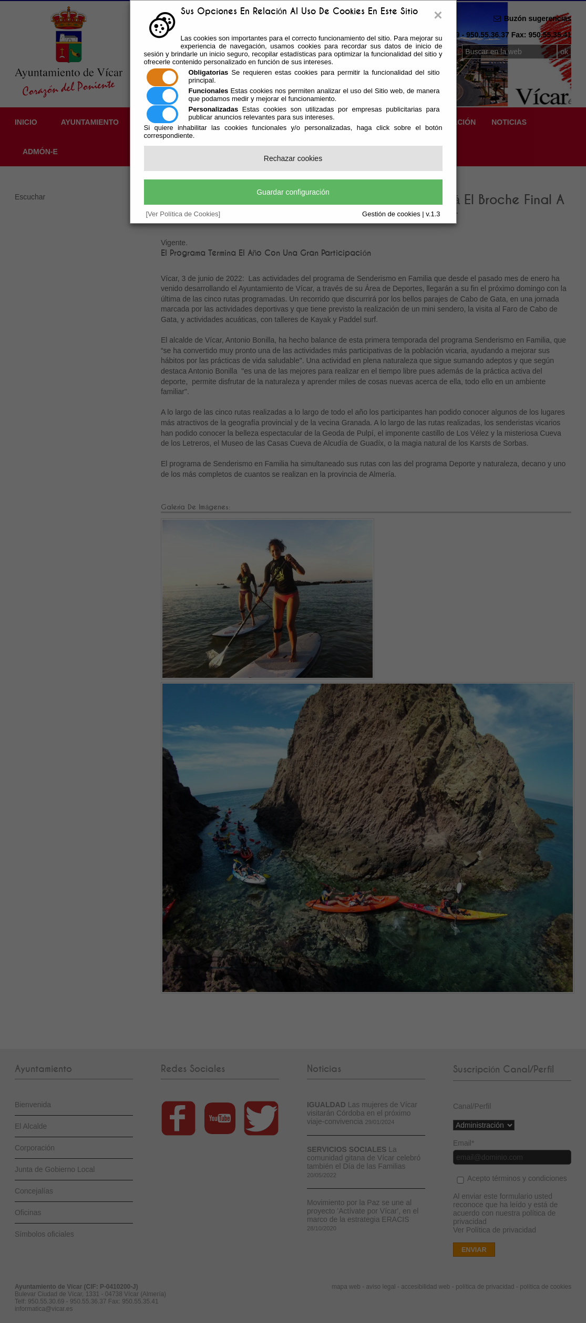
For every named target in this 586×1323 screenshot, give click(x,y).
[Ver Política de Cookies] (183, 214)
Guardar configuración (293, 192)
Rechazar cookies (293, 158)
